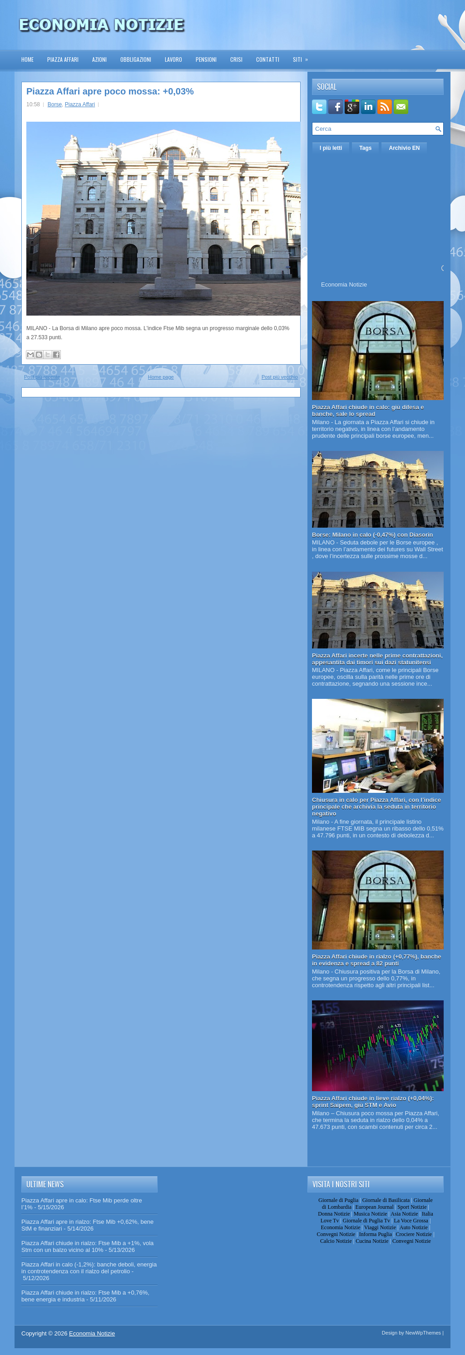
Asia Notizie (404, 1214)
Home (27, 59)
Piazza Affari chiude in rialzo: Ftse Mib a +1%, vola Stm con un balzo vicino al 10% (87, 1246)
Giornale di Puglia (338, 1200)
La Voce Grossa (411, 1220)
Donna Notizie (334, 1214)
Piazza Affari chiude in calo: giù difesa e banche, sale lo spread (368, 410)
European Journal (374, 1207)
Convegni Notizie (336, 1234)
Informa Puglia (375, 1234)
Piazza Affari (63, 59)
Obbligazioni (135, 59)
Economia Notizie (344, 284)
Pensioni (206, 59)
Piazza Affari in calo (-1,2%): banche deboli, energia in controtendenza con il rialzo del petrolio (89, 1268)
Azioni (99, 59)
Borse (55, 104)
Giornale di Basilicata (386, 1200)
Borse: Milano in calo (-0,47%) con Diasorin (372, 534)
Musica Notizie (370, 1214)
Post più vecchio (280, 377)
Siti (303, 56)
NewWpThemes (423, 1332)
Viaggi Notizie (380, 1227)
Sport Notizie (411, 1207)
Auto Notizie (414, 1227)
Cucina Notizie (372, 1241)
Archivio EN (404, 148)
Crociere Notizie (414, 1234)
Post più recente (42, 377)
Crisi (236, 59)
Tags (365, 148)
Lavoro (173, 59)
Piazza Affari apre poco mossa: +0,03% (110, 91)
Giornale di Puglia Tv (366, 1220)
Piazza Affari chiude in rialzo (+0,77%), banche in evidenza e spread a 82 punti (376, 960)
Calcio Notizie (336, 1241)
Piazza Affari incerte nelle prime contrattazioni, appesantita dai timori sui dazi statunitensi (377, 659)
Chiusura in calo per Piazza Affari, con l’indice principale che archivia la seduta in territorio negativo (376, 806)
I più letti (331, 148)
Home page (161, 377)
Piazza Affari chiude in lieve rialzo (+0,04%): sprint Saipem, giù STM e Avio (373, 1101)
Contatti (267, 59)
